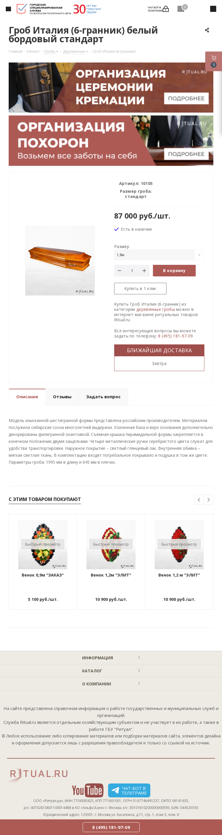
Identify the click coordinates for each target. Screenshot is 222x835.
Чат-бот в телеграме (129, 790)
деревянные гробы (155, 309)
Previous (199, 500)
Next (208, 500)
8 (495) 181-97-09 (175, 336)
